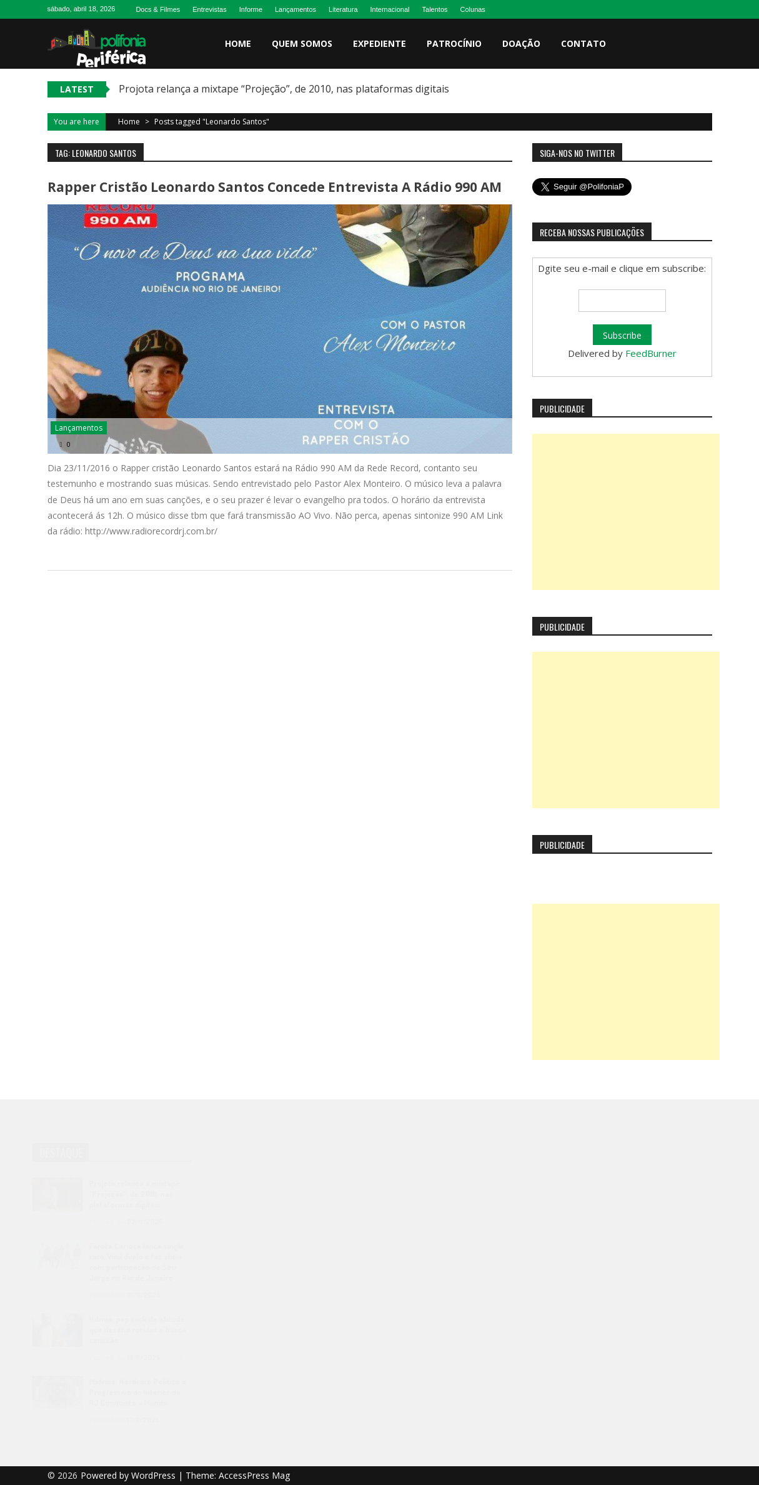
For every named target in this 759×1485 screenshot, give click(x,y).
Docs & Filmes (158, 9)
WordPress (154, 1475)
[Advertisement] (626, 512)
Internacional (390, 9)
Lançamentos (295, 9)
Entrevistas (209, 9)
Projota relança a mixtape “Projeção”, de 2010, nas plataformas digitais (284, 89)
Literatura (343, 9)
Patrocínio (454, 43)
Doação (521, 43)
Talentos (435, 9)
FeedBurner (651, 353)
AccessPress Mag (254, 1475)
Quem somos (302, 43)
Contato (583, 43)
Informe (250, 9)
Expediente (379, 43)
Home (238, 43)
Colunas (472, 9)
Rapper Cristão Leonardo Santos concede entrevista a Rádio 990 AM (274, 187)
